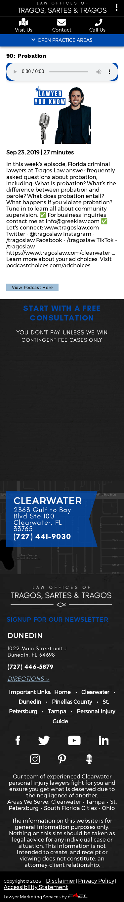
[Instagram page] (35, 760)
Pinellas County (72, 701)
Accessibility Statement (36, 887)
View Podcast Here (32, 287)
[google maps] (25, 22)
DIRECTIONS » (29, 679)
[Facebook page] (18, 741)
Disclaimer (60, 880)
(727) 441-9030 (42, 536)
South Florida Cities (70, 808)
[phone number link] (99, 22)
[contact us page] (62, 23)
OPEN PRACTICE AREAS (62, 40)
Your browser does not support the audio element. (62, 72)
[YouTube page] (74, 741)
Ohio (108, 808)
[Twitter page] (44, 741)
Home (62, 692)
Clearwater (95, 692)
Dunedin (30, 701)
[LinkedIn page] (104, 741)
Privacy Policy (96, 880)
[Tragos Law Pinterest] (62, 760)
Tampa (57, 711)
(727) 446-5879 (31, 667)
